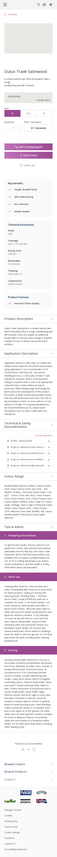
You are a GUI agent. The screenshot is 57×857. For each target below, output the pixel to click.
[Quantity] (13, 128)
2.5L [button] (28, 113)
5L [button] (44, 113)
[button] (51, 4)
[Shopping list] (45, 4)
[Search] (38, 4)
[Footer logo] (12, 742)
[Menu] (5, 4)
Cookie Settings (12, 781)
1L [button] (12, 113)
